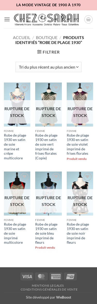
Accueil (21, 37)
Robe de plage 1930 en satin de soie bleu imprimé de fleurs (46, 233)
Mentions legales (48, 285)
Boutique (46, 37)
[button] (7, 19)
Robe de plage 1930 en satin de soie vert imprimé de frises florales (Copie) (46, 146)
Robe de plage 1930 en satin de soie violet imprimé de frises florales (78, 144)
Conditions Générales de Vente (49, 289)
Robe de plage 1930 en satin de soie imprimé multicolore (15, 233)
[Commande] (48, 67)
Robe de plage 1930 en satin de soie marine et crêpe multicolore (15, 146)
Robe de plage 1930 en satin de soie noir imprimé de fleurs (78, 233)
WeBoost (63, 297)
